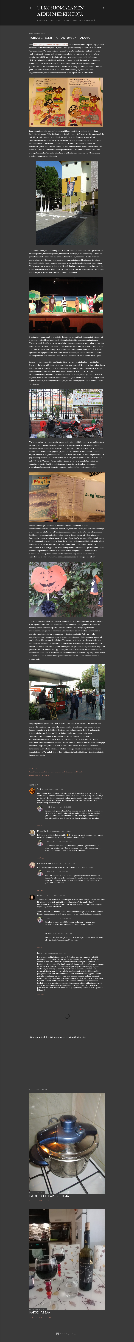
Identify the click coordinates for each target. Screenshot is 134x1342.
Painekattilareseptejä (49, 1196)
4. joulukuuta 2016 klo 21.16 (64, 863)
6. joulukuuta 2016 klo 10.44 (66, 934)
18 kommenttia (45, 1317)
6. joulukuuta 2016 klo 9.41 (61, 872)
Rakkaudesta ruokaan (75, 20)
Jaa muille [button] (33, 768)
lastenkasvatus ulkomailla (39, 775)
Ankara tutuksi (45, 20)
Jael (39, 789)
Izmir (58, 20)
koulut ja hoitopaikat (55, 772)
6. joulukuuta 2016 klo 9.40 (61, 842)
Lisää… (92, 20)
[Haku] (103, 7)
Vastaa (40, 826)
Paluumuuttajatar (45, 863)
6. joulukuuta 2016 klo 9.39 (61, 807)
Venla (39, 896)
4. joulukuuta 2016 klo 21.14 (60, 831)
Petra (47, 807)
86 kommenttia (45, 1201)
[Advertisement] (67, 1063)
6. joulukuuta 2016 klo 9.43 (61, 918)
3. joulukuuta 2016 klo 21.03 (52, 789)
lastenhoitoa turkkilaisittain (74, 772)
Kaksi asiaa (39, 1312)
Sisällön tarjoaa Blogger (67, 1333)
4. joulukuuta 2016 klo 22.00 (54, 896)
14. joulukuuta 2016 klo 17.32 (55, 953)
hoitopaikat (42, 772)
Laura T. (40, 953)
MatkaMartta (43, 831)
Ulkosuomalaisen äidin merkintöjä (60, 11)
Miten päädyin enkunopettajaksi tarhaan (50, 44)
